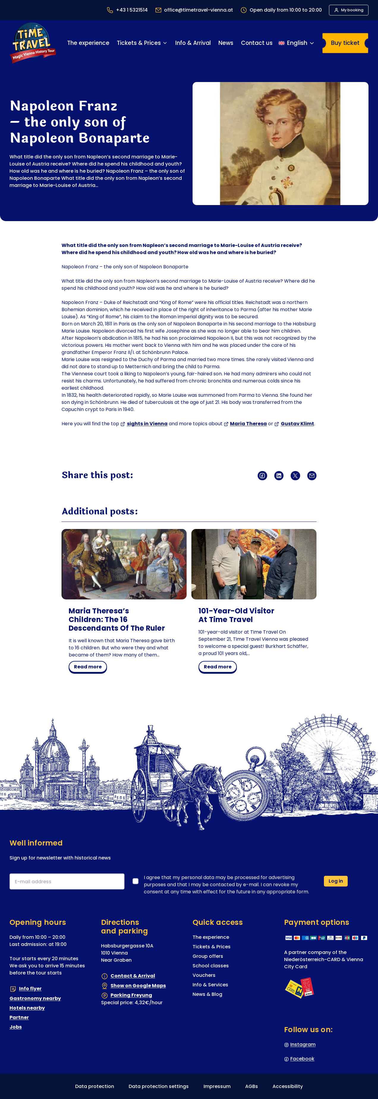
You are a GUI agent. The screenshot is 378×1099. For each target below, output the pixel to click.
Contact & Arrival (133, 975)
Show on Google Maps (138, 985)
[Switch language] (296, 43)
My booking (352, 9)
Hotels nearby (27, 1007)
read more (90, 668)
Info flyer (30, 988)
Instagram (303, 1044)
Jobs (16, 1027)
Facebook (302, 1058)
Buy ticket (345, 43)
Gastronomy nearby (35, 998)
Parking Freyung (131, 995)
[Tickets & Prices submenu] (165, 43)
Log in (336, 881)
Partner (19, 1017)
